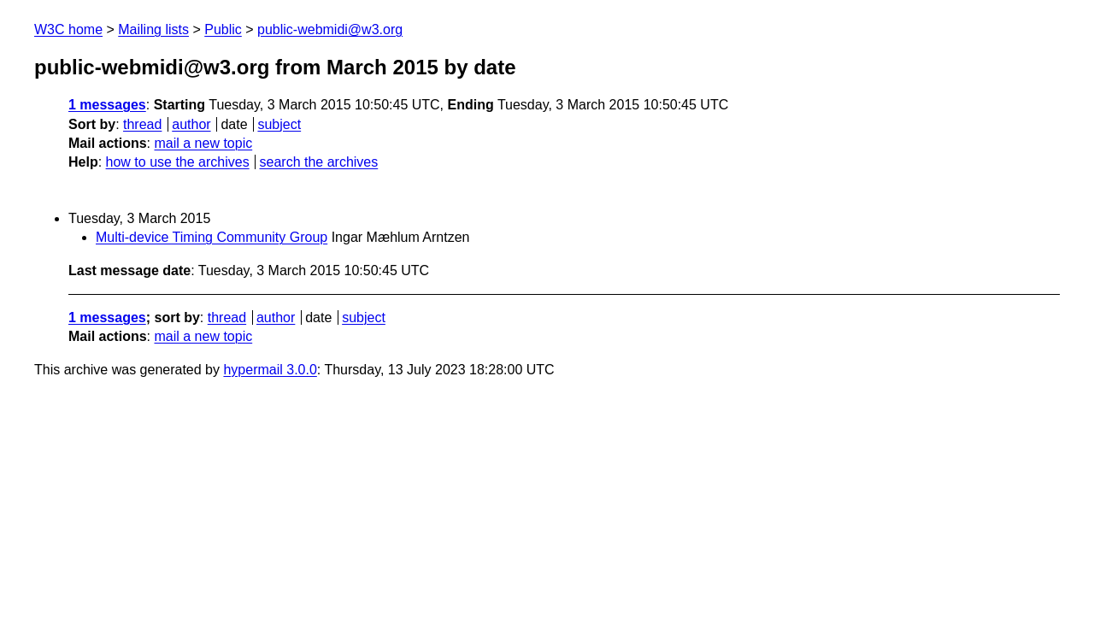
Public (223, 29)
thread (142, 124)
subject (279, 124)
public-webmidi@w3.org (330, 29)
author (191, 124)
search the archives (319, 162)
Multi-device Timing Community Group (211, 237)
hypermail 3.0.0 (269, 369)
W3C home (68, 29)
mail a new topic (203, 143)
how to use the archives (178, 162)
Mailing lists (153, 29)
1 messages (107, 104)
